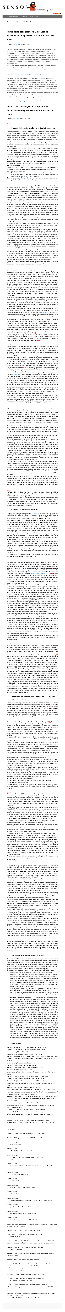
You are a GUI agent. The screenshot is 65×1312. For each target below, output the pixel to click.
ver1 (23, 178)
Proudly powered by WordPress (32, 1306)
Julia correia (16, 44)
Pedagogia (37, 74)
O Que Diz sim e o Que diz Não (40, 573)
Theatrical (34, 101)
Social (32, 74)
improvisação (51, 655)
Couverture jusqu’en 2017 (13, 16)
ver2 (26, 178)
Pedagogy (24, 101)
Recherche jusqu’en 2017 (35, 16)
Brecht (47, 74)
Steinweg (37, 513)
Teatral (43, 74)
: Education (17, 101)
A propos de (24, 16)
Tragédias (46, 312)
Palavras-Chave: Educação (21, 74)
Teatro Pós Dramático (15, 271)
